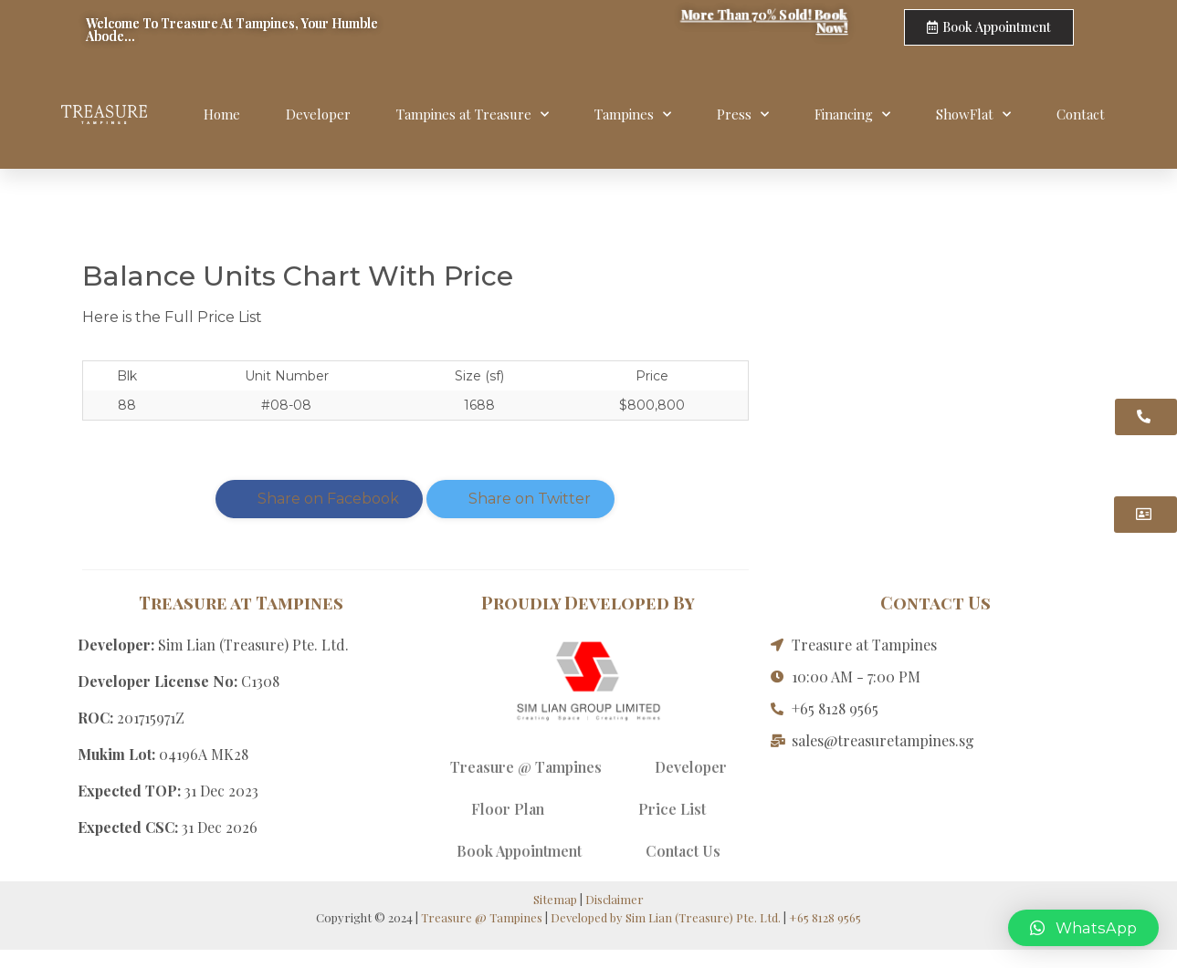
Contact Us (683, 850)
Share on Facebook (319, 498)
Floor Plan (507, 808)
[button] (1083, 928)
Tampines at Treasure (472, 114)
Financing (852, 114)
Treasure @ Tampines (526, 766)
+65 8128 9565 (825, 917)
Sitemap (555, 899)
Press (743, 114)
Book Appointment (519, 850)
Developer (318, 114)
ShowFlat (973, 114)
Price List (672, 808)
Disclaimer (614, 899)
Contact (1080, 114)
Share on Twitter (520, 498)
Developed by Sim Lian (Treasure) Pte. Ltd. (666, 917)
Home (222, 114)
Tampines (632, 114)
